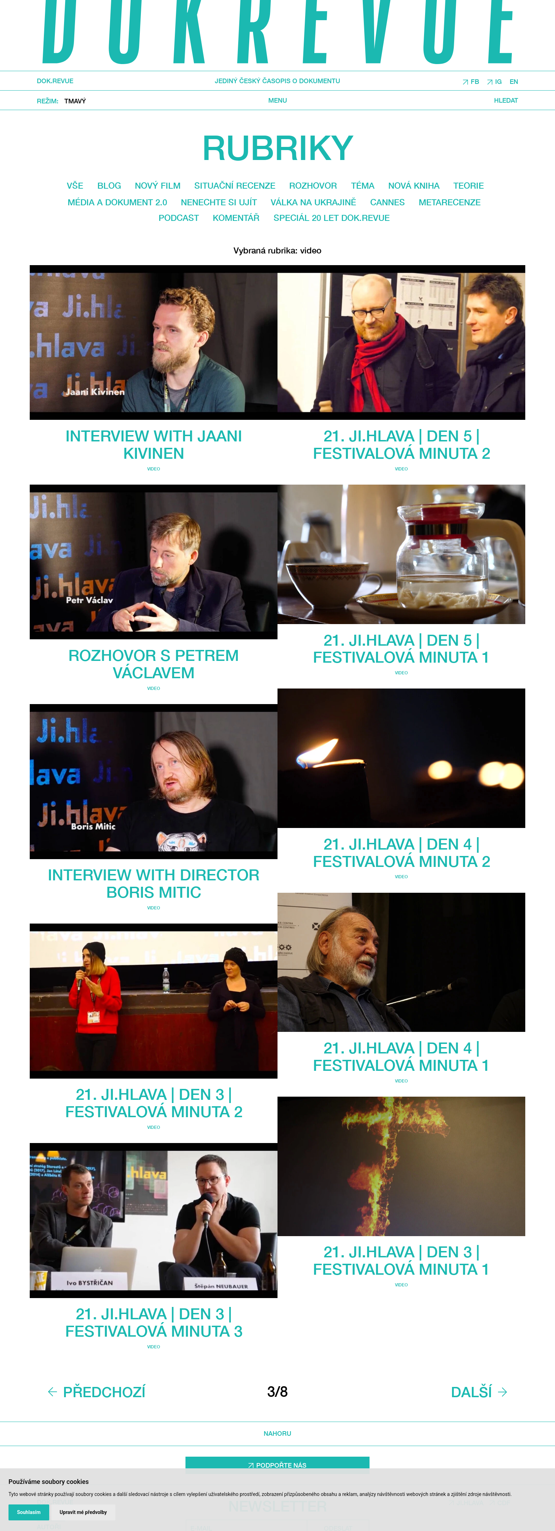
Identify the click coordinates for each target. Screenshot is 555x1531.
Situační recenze (234, 185)
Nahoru (277, 1434)
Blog (109, 185)
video (153, 469)
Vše (75, 185)
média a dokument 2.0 (117, 202)
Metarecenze (450, 202)
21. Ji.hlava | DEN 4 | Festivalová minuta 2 (401, 852)
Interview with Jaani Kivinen (153, 444)
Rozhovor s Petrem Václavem (153, 664)
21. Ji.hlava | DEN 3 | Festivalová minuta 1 (401, 1260)
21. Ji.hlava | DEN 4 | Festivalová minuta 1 (401, 1056)
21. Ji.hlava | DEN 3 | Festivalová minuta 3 (153, 1322)
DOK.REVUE (55, 81)
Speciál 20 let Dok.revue (332, 218)
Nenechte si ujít (219, 202)
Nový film (158, 185)
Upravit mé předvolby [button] (83, 1512)
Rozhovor (313, 185)
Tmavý (75, 100)
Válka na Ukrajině (313, 202)
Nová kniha (414, 185)
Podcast (179, 218)
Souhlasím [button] (29, 1512)
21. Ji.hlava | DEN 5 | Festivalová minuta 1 (401, 648)
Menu (277, 100)
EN (514, 81)
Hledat (506, 100)
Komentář (236, 218)
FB (475, 81)
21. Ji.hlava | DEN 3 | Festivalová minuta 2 (153, 1103)
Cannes (387, 202)
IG (498, 81)
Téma (362, 185)
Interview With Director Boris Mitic (153, 883)
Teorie (468, 185)
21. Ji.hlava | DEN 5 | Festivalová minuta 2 (401, 444)
